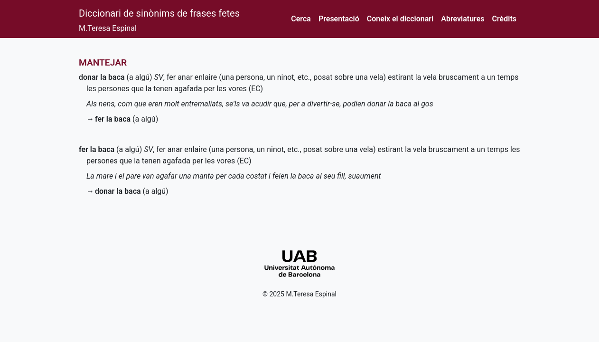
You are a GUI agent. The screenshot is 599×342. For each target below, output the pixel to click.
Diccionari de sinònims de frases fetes (159, 13)
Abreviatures (462, 18)
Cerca (301, 18)
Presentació (338, 18)
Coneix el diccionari (400, 18)
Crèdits (504, 18)
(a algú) (115, 77)
